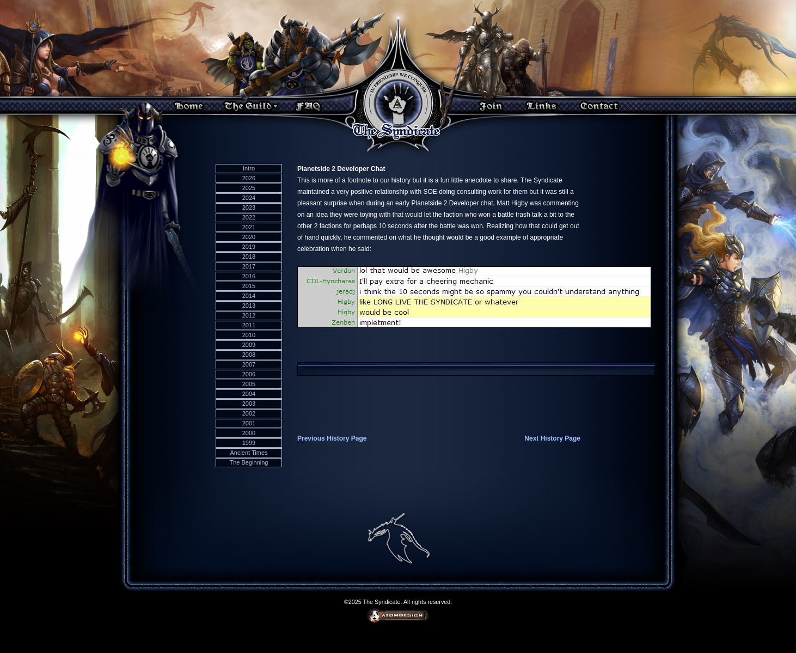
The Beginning (249, 462)
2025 (248, 188)
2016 (248, 276)
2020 (248, 237)
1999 (248, 443)
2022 (248, 217)
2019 (248, 246)
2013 (248, 305)
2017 (248, 266)
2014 (248, 295)
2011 (248, 325)
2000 (248, 433)
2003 (248, 403)
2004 (248, 393)
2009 (248, 344)
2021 (248, 227)
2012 (248, 315)
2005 (248, 384)
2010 (248, 335)
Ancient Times (248, 452)
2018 (248, 256)
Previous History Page (331, 438)
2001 (248, 423)
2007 (248, 364)
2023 (248, 207)
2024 (248, 197)
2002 (248, 413)
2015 (248, 286)
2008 (248, 354)
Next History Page (552, 438)
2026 (248, 178)
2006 (248, 374)
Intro (249, 168)
